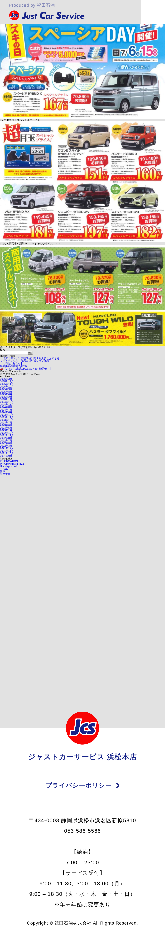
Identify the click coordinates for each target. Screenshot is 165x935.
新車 (2, 471)
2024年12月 (7, 402)
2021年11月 (7, 451)
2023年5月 (6, 427)
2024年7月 (6, 409)
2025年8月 (6, 391)
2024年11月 (7, 404)
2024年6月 (6, 412)
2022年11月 (7, 435)
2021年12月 (7, 448)
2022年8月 (6, 438)
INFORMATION (9, 461)
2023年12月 (7, 415)
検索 (2, 349)
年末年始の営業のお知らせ (15, 366)
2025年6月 (6, 394)
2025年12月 (7, 381)
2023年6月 (6, 425)
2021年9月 (6, 456)
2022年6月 (6, 443)
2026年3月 (6, 379)
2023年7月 (6, 422)
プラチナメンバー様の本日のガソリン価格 (24, 361)
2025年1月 (6, 399)
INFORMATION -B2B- (12, 463)
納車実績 (5, 474)
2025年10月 (7, 386)
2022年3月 (6, 445)
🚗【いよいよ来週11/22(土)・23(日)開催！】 (26, 368)
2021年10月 (7, 453)
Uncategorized (8, 466)
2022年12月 (7, 433)
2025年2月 (6, 397)
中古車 (4, 469)
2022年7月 (6, 440)
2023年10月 (7, 420)
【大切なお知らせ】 (11, 363)
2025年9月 (6, 389)
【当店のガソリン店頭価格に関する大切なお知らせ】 (31, 358)
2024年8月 (6, 407)
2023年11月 (7, 417)
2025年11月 (7, 384)
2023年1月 (6, 430)
